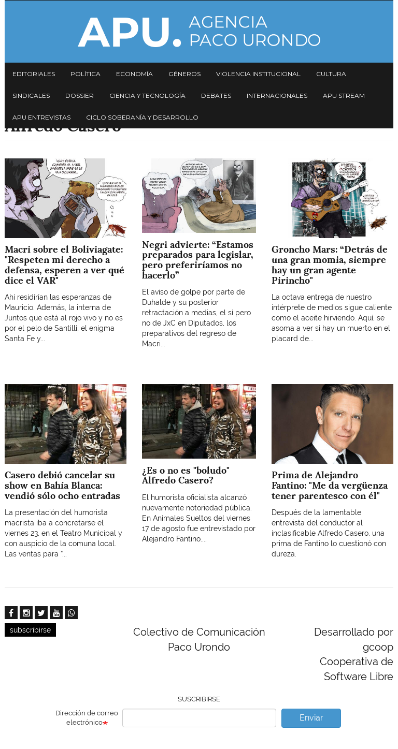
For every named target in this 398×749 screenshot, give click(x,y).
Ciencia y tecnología (147, 95)
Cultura (331, 74)
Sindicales (31, 95)
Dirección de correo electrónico (86, 718)
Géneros (184, 74)
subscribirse (30, 630)
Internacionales (277, 95)
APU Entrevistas (41, 117)
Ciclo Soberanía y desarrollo (142, 117)
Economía (134, 74)
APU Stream (344, 95)
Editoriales (33, 74)
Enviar (311, 718)
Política (85, 74)
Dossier (79, 95)
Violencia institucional (258, 74)
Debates (216, 95)
